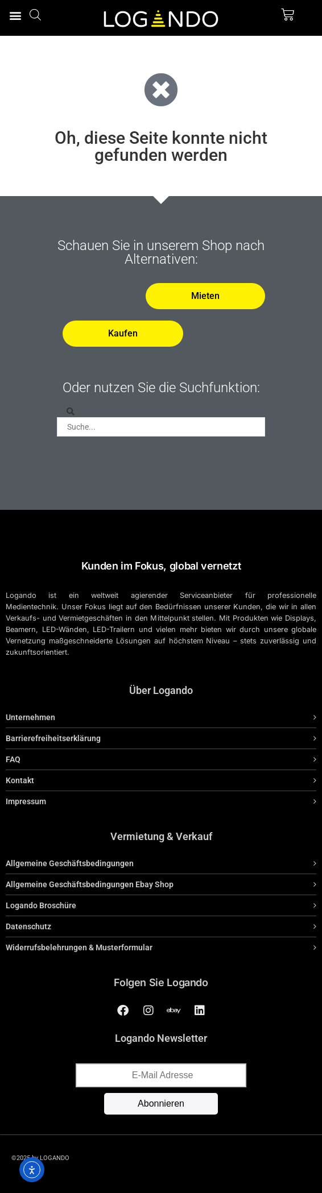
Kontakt (20, 780)
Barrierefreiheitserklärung (53, 738)
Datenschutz (28, 926)
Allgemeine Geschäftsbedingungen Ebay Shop (90, 884)
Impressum (26, 801)
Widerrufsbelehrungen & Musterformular (79, 947)
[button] (15, 15)
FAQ (13, 759)
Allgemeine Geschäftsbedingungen (70, 863)
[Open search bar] (35, 14)
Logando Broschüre (41, 905)
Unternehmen (30, 717)
